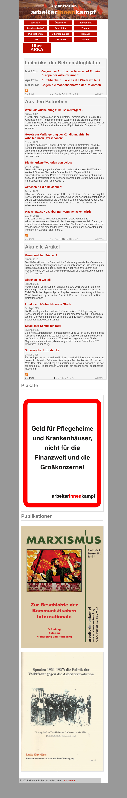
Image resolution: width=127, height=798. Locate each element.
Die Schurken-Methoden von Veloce (48, 162)
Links (35, 39)
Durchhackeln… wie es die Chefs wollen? (70, 80)
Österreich (60, 22)
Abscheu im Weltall (38, 279)
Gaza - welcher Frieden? (41, 255)
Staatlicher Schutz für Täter (43, 325)
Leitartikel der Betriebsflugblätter (62, 62)
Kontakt (85, 34)
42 (60, 93)
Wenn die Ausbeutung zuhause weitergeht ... (54, 110)
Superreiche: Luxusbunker (42, 350)
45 (70, 93)
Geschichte (60, 28)
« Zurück (29, 93)
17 (66, 239)
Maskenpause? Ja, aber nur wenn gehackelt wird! (58, 211)
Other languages (60, 34)
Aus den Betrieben (46, 101)
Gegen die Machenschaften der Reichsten (71, 85)
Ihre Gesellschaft (35, 28)
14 (56, 239)
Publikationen (35, 34)
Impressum (69, 780)
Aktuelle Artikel (42, 247)
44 (66, 93)
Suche (85, 39)
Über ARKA (37, 47)
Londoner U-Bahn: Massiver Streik (48, 304)
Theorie (86, 28)
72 (73, 378)
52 (76, 93)
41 (56, 93)
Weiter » (99, 93)
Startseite (35, 22)
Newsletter (60, 39)
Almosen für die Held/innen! (43, 187)
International (85, 22)
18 (70, 239)
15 (60, 239)
